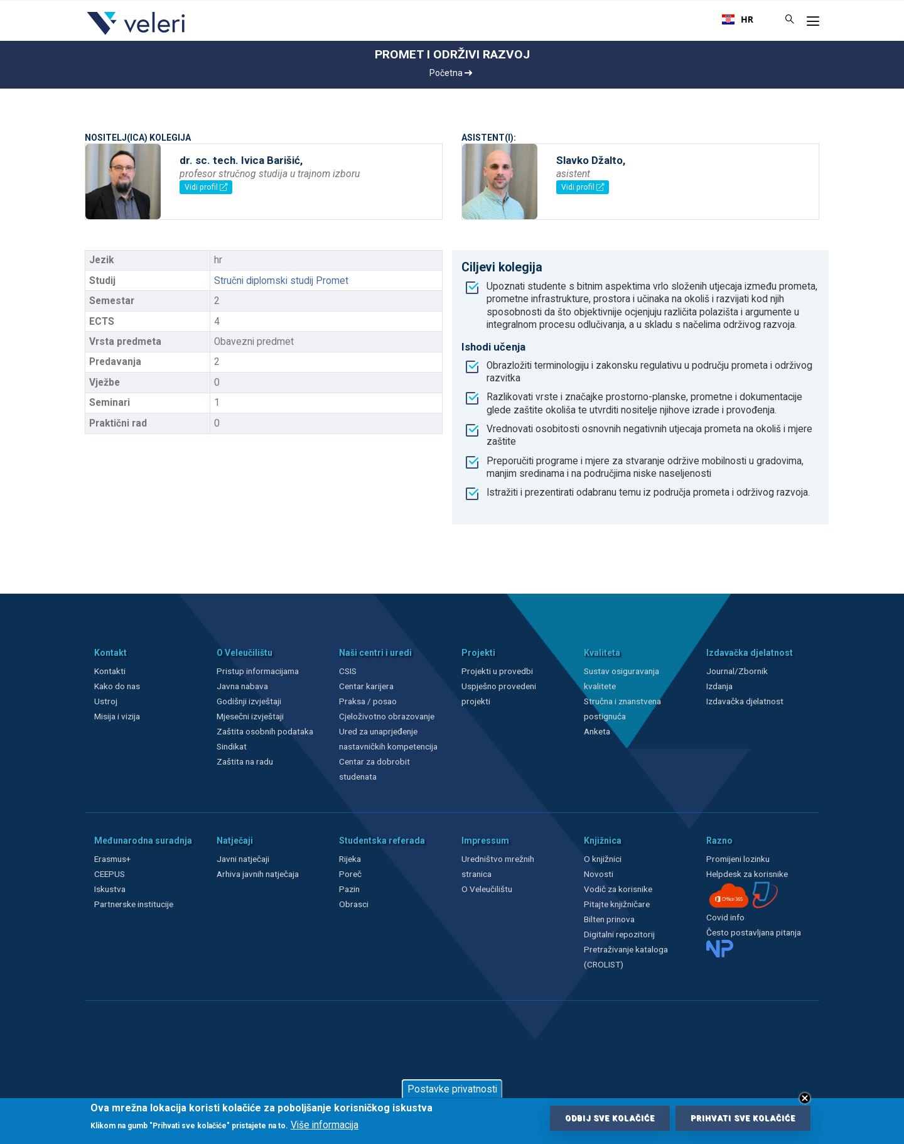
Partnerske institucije (133, 904)
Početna (450, 73)
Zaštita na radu (245, 761)
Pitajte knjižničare (617, 904)
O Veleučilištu (486, 889)
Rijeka (350, 859)
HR (737, 19)
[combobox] (738, 19)
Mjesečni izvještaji (250, 716)
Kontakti (110, 671)
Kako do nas (117, 686)
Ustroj (105, 701)
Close (804, 1098)
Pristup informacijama (258, 671)
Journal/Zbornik (737, 671)
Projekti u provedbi (497, 671)
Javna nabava (242, 686)
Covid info (725, 917)
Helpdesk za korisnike (747, 874)
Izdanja (719, 686)
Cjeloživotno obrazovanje (386, 716)
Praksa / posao (369, 701)
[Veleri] (136, 34)
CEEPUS (109, 874)
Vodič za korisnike (618, 889)
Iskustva (110, 889)
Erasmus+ (112, 859)
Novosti (598, 874)
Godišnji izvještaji (249, 701)
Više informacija (324, 1125)
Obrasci (354, 904)
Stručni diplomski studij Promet (281, 280)
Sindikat (232, 746)
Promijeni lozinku (738, 859)
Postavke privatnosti (452, 1089)
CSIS (348, 671)
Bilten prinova (609, 919)
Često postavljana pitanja (753, 932)
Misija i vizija (117, 716)
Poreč (350, 874)
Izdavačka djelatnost (744, 701)
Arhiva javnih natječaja (258, 874)
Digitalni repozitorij (619, 934)
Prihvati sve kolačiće (743, 1118)
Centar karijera (366, 686)
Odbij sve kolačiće (610, 1118)
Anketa (597, 731)
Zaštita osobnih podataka (265, 731)
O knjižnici (603, 859)
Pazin (349, 889)
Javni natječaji (243, 859)
